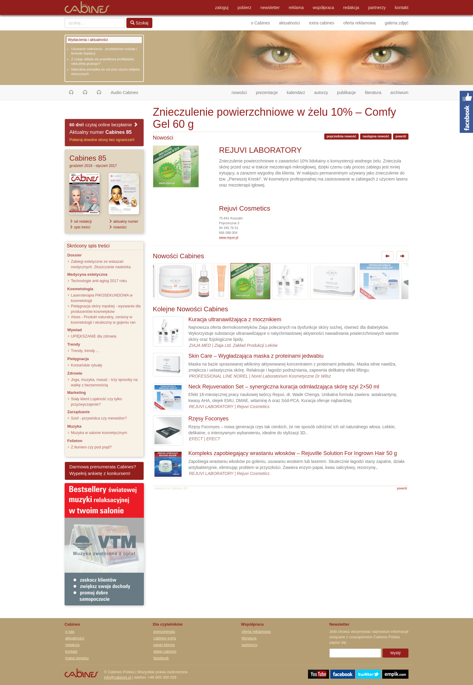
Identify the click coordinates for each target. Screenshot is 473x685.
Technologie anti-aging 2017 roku (99, 281)
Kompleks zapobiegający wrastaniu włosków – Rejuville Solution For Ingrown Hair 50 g (293, 453)
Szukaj (139, 22)
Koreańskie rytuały (86, 365)
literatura (373, 92)
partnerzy (377, 7)
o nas (70, 632)
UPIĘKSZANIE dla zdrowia (93, 336)
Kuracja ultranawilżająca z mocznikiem (235, 319)
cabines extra (165, 638)
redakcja (351, 7)
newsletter (270, 7)
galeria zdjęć (396, 22)
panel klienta (164, 645)
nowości (242, 92)
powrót (400, 136)
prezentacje (267, 92)
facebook (161, 658)
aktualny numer (123, 221)
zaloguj (221, 7)
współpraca (323, 7)
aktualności (289, 22)
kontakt (401, 7)
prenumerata (164, 632)
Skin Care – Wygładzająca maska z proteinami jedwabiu (256, 356)
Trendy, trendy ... (85, 351)
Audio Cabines (124, 92)
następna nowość (376, 136)
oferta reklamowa (359, 22)
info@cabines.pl (117, 677)
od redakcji (80, 221)
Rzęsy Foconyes (209, 419)
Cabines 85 (87, 158)
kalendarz (296, 92)
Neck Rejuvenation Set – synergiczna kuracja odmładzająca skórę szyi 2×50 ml (284, 387)
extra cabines (321, 22)
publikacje (346, 92)
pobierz (244, 7)
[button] (71, 92)
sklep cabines (165, 651)
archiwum (399, 92)
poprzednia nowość (341, 136)
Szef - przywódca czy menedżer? (99, 418)
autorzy (321, 92)
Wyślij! (395, 653)
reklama (296, 7)
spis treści (79, 227)
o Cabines (260, 22)
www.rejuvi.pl (228, 237)
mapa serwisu (77, 658)
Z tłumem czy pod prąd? (91, 447)
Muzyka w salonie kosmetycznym (99, 433)
